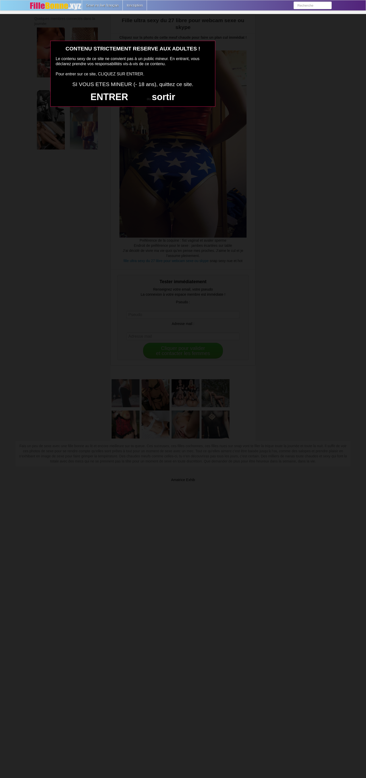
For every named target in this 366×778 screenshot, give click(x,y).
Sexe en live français (102, 5)
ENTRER (109, 97)
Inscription (135, 5)
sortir (163, 97)
